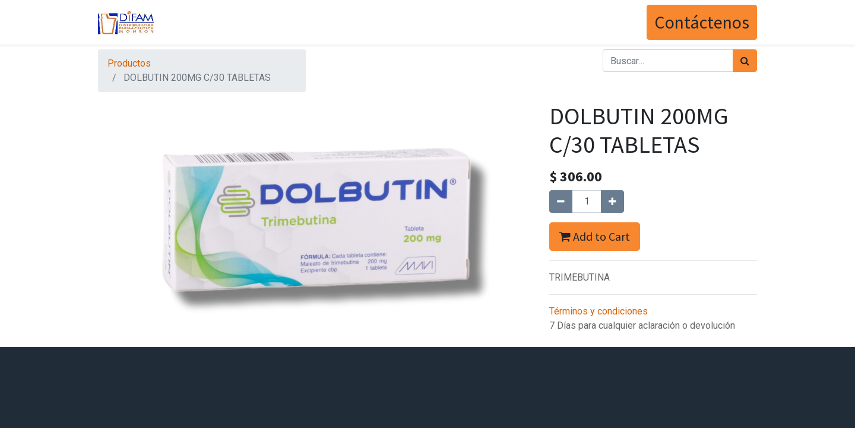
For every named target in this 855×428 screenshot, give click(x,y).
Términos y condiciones (598, 311)
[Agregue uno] (612, 201)
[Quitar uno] (560, 201)
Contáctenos (701, 22)
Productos (129, 63)
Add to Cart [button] (594, 236)
